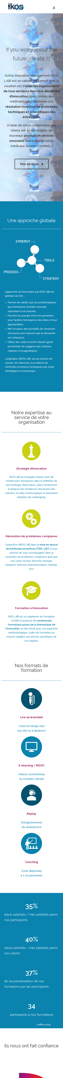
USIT (46, 548)
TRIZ (40, 548)
